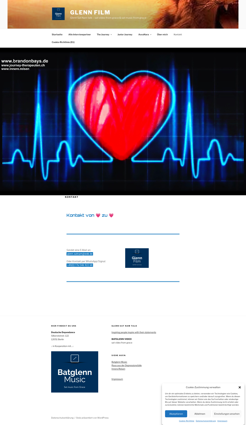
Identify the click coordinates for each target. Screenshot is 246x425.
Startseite (57, 34)
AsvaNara (145, 34)
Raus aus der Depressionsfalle (127, 365)
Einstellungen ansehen (227, 414)
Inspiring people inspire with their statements (134, 332)
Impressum (222, 421)
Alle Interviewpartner (79, 34)
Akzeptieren (176, 414)
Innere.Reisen (118, 368)
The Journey (104, 34)
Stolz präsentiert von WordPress (92, 417)
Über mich (162, 34)
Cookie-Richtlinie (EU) (63, 42)
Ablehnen (199, 414)
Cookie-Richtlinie (186, 421)
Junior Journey (125, 34)
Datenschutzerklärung (206, 421)
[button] (239, 387)
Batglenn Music (119, 362)
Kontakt (178, 34)
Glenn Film (90, 12)
